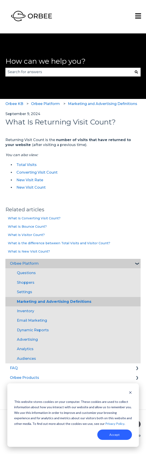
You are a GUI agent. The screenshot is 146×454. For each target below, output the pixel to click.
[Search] (136, 72)
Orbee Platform (45, 104)
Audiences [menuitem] (26, 358)
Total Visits (26, 165)
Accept (114, 435)
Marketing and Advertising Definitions (102, 104)
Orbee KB (14, 104)
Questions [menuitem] (26, 273)
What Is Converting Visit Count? (34, 218)
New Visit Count (31, 187)
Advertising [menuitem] (27, 339)
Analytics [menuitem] (25, 349)
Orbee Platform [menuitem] (24, 263)
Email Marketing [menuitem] (32, 320)
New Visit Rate (29, 180)
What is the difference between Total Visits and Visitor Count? (59, 243)
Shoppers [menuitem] (25, 282)
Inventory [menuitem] (25, 311)
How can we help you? (45, 61)
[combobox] (68, 72)
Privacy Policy (114, 424)
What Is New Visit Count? (29, 251)
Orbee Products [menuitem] (24, 377)
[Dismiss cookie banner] (130, 393)
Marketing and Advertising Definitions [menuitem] (54, 301)
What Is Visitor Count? (26, 235)
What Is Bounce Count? (27, 227)
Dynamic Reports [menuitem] (33, 330)
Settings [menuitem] (24, 292)
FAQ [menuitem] (14, 368)
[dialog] (73, 415)
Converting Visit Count (37, 172)
